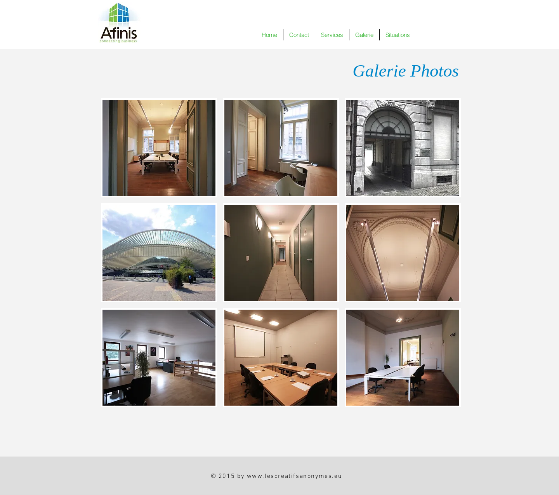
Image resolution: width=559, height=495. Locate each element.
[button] (364, 34)
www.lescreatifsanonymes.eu (294, 476)
